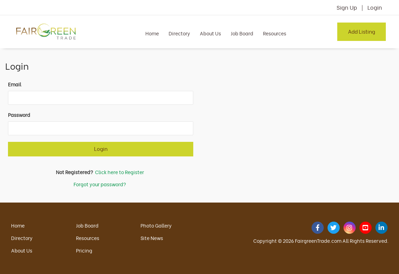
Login (374, 7)
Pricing (84, 250)
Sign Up (347, 7)
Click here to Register (119, 171)
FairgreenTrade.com (318, 240)
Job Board (242, 33)
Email (14, 84)
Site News (152, 237)
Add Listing (361, 31)
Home (152, 33)
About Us (210, 33)
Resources (274, 33)
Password (19, 114)
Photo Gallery (156, 225)
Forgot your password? (100, 184)
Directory (179, 33)
